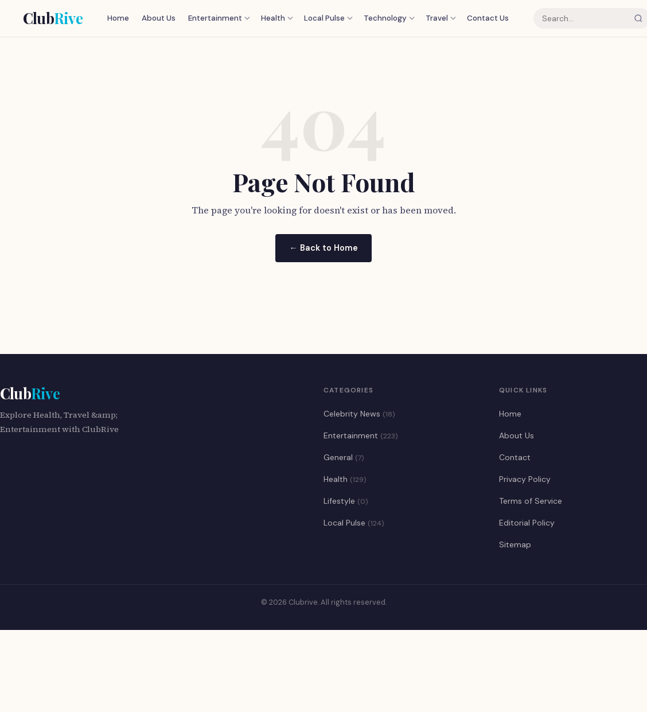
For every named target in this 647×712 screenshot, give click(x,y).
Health (277, 18)
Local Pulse (328, 18)
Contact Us (488, 18)
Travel (441, 18)
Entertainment (219, 18)
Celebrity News (359, 413)
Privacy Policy (525, 479)
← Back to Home (323, 248)
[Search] (638, 18)
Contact (515, 457)
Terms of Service (530, 501)
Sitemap (515, 544)
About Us (159, 18)
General (344, 457)
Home (118, 18)
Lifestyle (346, 501)
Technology (389, 18)
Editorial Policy (527, 523)
